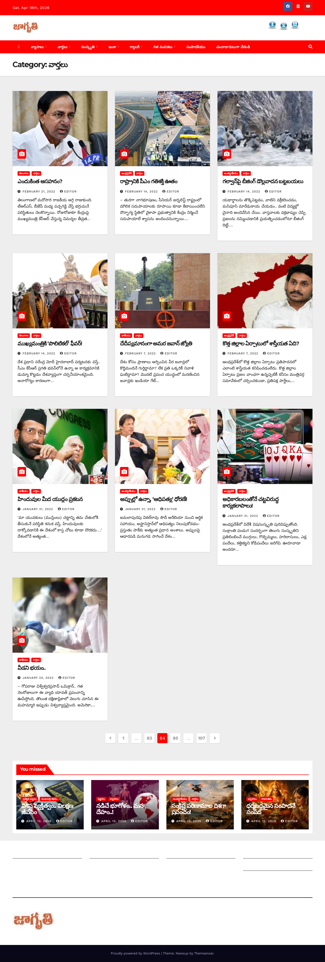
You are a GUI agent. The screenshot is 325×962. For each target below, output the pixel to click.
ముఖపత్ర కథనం (49, 799)
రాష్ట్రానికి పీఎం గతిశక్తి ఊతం (148, 181)
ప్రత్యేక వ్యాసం (30, 799)
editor (68, 191)
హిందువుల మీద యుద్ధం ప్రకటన (50, 499)
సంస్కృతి (88, 47)
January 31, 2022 (38, 509)
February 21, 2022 (39, 191)
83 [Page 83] (149, 738)
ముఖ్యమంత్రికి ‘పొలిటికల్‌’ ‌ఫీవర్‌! (50, 343)
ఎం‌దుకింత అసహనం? (40, 181)
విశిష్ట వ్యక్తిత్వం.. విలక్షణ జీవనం (47, 809)
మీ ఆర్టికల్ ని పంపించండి (109, 853)
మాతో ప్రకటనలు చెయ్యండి (110, 865)
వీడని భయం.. (32, 667)
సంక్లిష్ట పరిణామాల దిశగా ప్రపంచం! (198, 809)
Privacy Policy (256, 878)
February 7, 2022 (141, 353)
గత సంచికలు (163, 47)
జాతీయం (126, 335)
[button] (310, 46)
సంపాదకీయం (195, 47)
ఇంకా (113, 47)
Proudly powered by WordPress (136, 953)
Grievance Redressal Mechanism (275, 853)
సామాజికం (266, 799)
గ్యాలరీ (135, 47)
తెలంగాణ (23, 173)
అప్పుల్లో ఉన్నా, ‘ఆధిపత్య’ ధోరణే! (153, 499)
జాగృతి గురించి (25, 853)
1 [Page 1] (123, 738)
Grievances (254, 865)
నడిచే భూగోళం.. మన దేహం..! (119, 809)
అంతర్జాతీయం (231, 173)
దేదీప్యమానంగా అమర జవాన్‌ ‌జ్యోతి (156, 343)
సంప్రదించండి (23, 865)
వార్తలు (63, 47)
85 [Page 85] (175, 738)
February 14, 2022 (142, 191)
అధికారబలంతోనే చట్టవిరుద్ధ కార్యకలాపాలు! (251, 502)
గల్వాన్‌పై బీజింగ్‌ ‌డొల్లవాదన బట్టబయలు (263, 181)
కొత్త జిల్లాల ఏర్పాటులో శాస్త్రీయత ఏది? (261, 343)
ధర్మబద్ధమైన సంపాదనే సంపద (270, 809)
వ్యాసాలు (38, 47)
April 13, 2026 (39, 821)
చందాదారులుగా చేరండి (233, 47)
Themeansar (203, 953)
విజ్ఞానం (101, 799)
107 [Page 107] (201, 738)
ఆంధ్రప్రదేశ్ (127, 173)
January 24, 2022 (39, 678)
